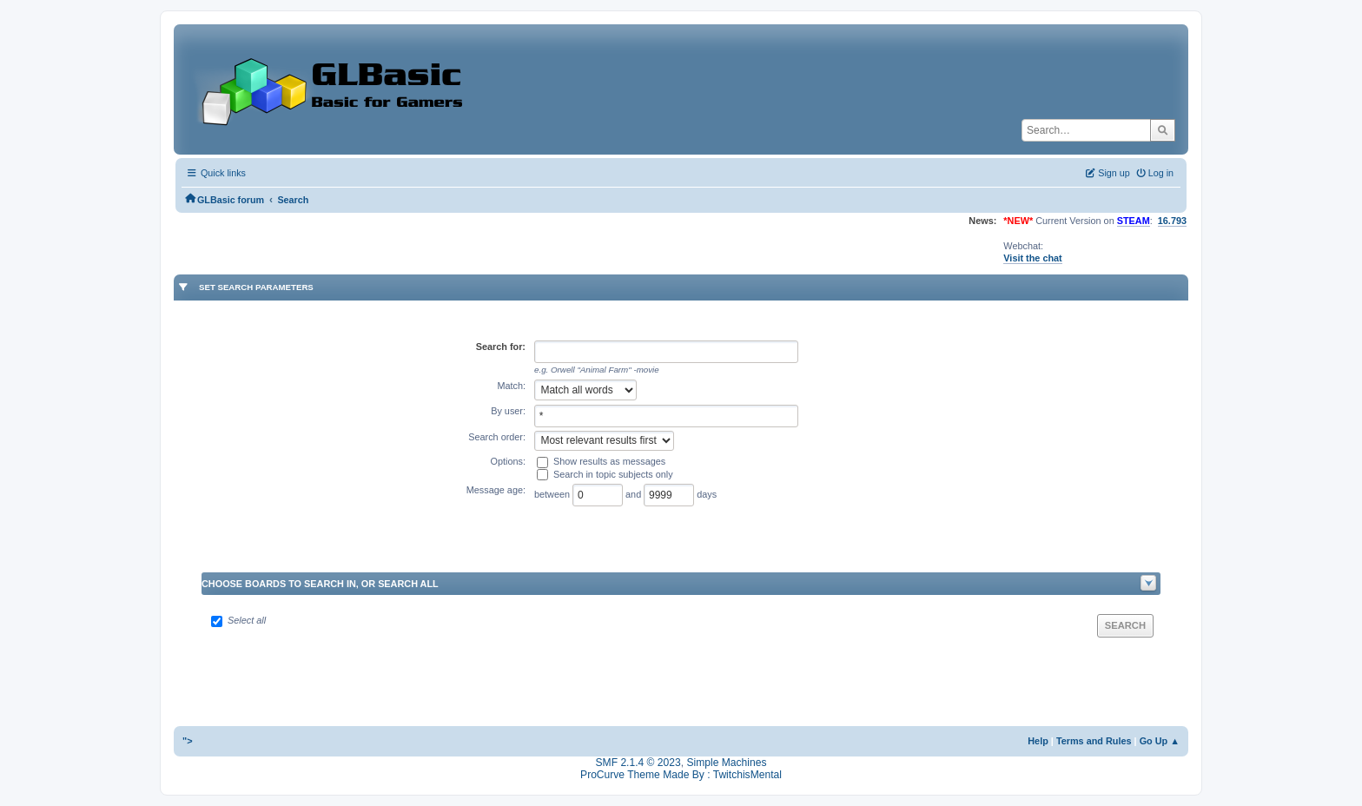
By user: (508, 411)
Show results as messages (609, 461)
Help (1038, 741)
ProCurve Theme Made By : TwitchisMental (681, 775)
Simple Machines (726, 762)
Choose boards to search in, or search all (320, 583)
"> (187, 741)
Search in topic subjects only (613, 474)
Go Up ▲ (1160, 741)
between (553, 494)
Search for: (501, 346)
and (634, 494)
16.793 (1172, 220)
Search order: (497, 437)
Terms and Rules (1094, 741)
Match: (511, 385)
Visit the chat (1032, 258)
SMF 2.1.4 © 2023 (638, 762)
